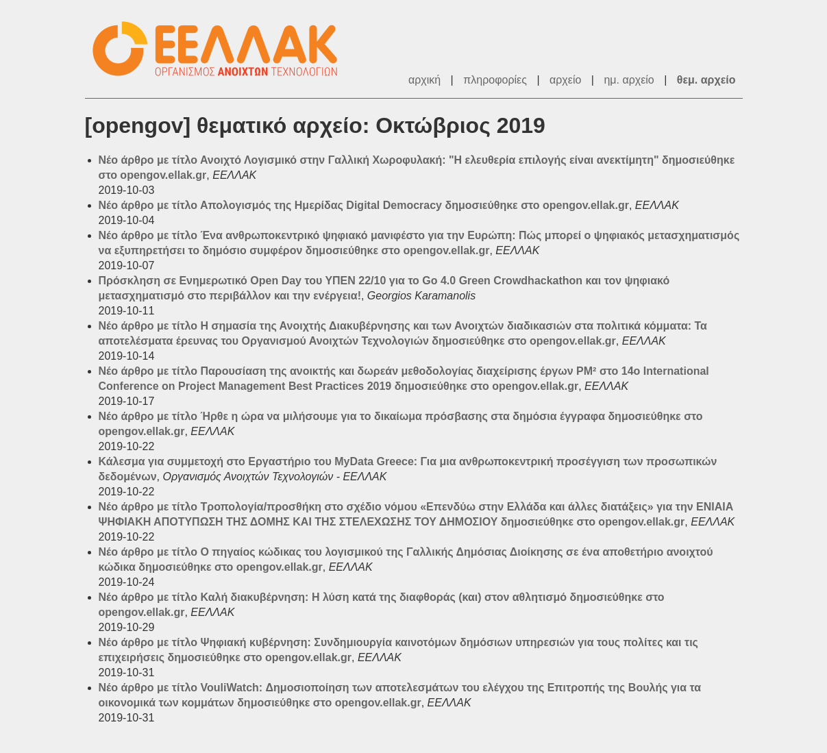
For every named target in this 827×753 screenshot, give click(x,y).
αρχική (424, 80)
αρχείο (565, 80)
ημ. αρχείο (629, 80)
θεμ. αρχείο (706, 80)
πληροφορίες (495, 80)
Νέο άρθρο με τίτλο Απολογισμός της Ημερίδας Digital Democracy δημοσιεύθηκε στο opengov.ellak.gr (364, 205)
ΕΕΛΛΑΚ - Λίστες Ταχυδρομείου (222, 49)
